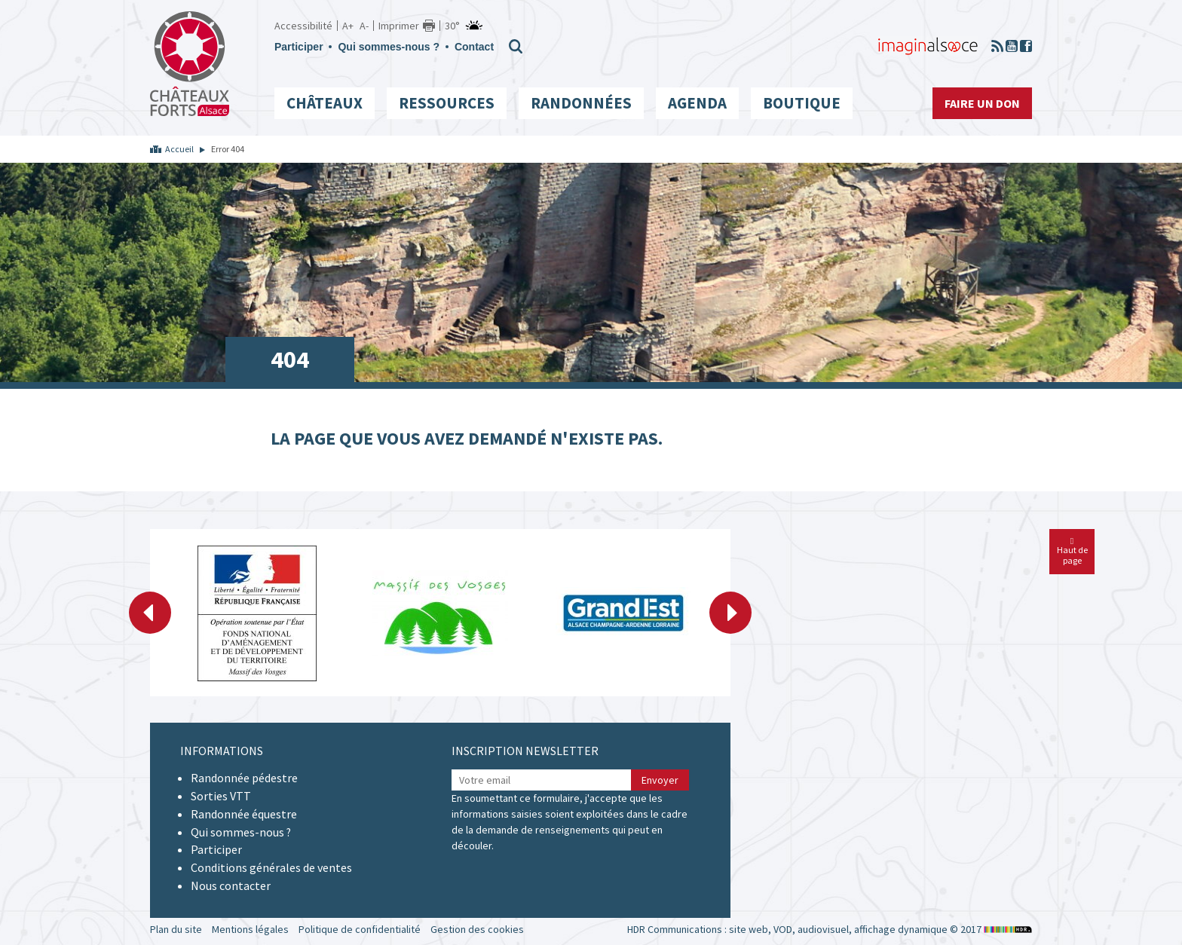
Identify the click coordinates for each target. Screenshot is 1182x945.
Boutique (802, 103)
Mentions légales (250, 929)
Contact (474, 47)
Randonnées (581, 103)
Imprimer (398, 25)
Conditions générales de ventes (271, 867)
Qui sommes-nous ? (388, 47)
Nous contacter (231, 885)
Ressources (447, 103)
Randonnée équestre (244, 813)
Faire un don (982, 103)
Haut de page (1072, 551)
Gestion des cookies (477, 929)
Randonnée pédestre (244, 777)
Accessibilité (303, 25)
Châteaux (324, 103)
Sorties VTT (221, 795)
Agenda (697, 103)
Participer (298, 47)
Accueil (179, 148)
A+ (348, 25)
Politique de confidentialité (360, 929)
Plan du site (176, 929)
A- (364, 25)
